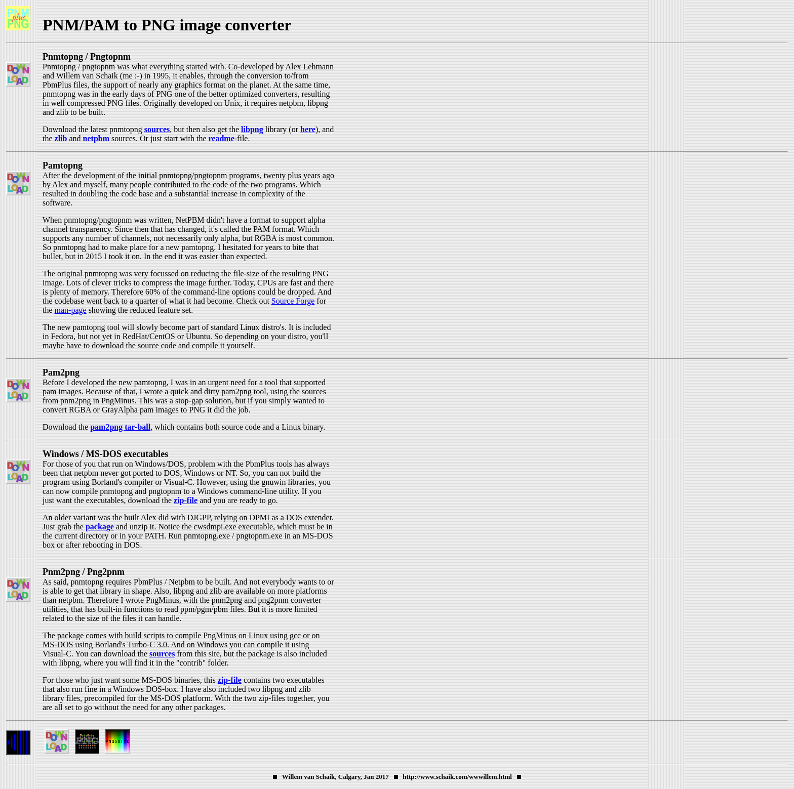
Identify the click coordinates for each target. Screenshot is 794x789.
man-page (71, 310)
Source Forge (292, 301)
